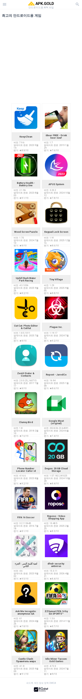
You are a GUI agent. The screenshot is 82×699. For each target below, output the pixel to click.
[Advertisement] (41, 62)
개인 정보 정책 (41, 683)
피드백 (29, 683)
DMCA (52, 683)
